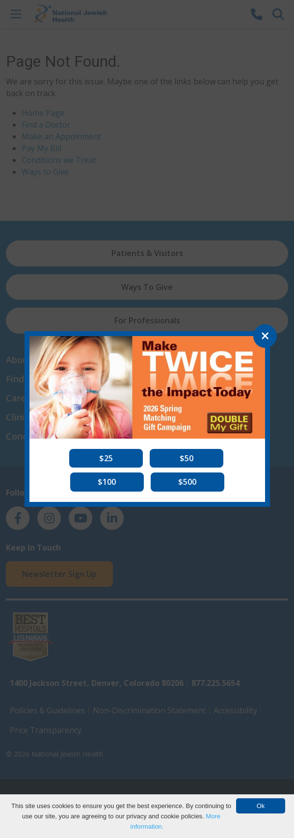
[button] (106, 458)
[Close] (265, 336)
